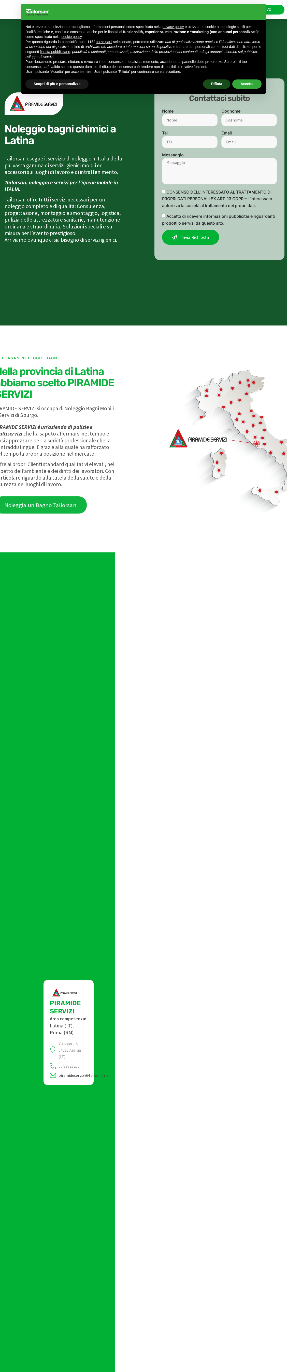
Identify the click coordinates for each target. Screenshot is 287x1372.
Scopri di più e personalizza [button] (57, 84)
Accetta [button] (246, 84)
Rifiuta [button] (216, 84)
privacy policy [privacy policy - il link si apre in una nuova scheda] (173, 27)
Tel (165, 132)
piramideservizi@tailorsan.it (83, 1075)
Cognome (230, 111)
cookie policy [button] (72, 37)
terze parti (104, 42)
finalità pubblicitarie (55, 52)
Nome (168, 111)
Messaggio (173, 154)
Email (226, 132)
